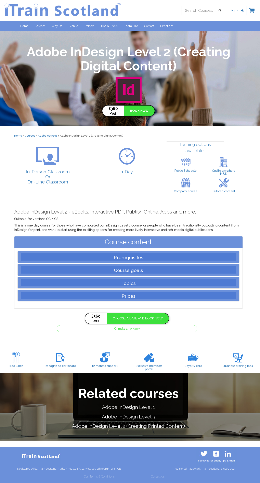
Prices (128, 296)
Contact (149, 26)
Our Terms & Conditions (99, 476)
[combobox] (199, 10)
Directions (166, 26)
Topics (128, 283)
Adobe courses (47, 135)
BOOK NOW (139, 111)
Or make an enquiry (127, 328)
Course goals (128, 270)
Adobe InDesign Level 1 (128, 407)
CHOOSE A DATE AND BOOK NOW (138, 318)
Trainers (89, 26)
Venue (74, 26)
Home (24, 26)
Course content (128, 242)
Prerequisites (128, 257)
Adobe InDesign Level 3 (128, 417)
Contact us (158, 476)
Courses (42, 26)
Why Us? (58, 26)
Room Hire (131, 26)
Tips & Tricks (109, 26)
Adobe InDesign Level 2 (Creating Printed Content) (128, 426)
